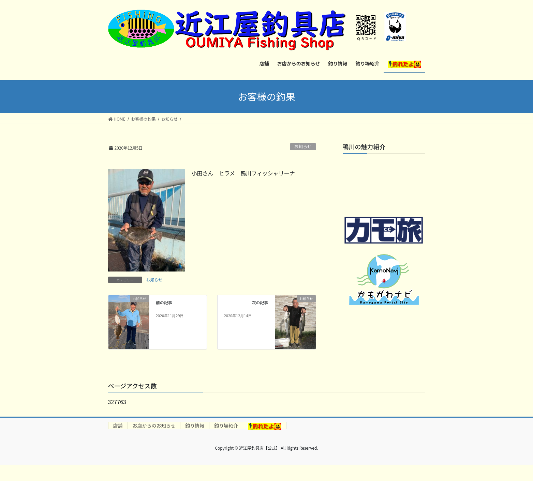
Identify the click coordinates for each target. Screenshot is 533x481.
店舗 (118, 425)
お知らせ (303, 146)
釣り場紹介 (226, 425)
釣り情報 (194, 425)
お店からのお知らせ (154, 425)
